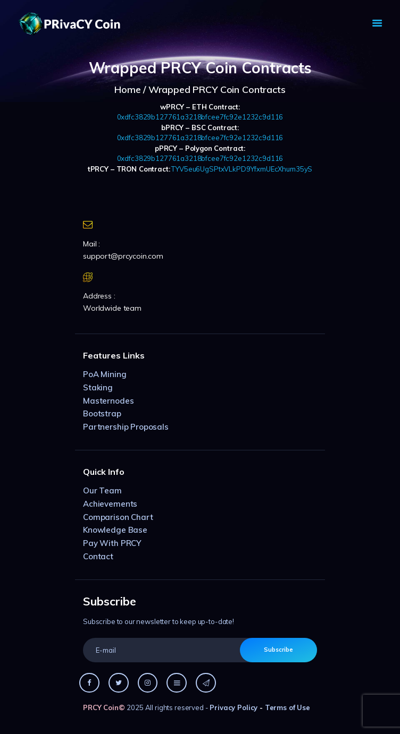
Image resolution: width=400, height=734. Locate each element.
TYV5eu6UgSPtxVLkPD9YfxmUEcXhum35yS (241, 169)
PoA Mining (105, 374)
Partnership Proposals (126, 427)
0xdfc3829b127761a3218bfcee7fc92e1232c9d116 (200, 117)
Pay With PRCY (112, 543)
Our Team (102, 490)
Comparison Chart (118, 517)
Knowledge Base (115, 530)
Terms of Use (287, 707)
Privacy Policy (233, 707)
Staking (98, 387)
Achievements (110, 504)
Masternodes (108, 401)
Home (127, 89)
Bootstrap (102, 413)
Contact (98, 556)
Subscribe (278, 649)
